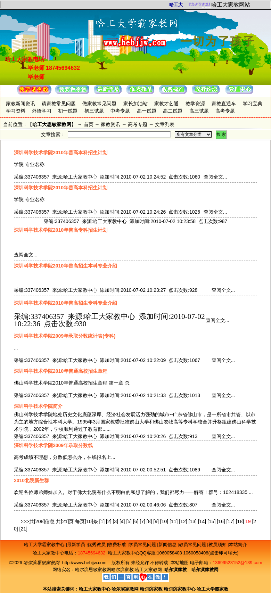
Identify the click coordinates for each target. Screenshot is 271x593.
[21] (23, 529)
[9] (156, 521)
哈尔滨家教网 (125, 589)
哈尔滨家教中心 (180, 589)
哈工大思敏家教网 (51, 124)
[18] (240, 521)
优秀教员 (97, 544)
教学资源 (195, 103)
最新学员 (77, 544)
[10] (164, 521)
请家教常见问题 (59, 103)
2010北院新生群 (31, 480)
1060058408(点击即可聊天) (210, 552)
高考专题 (225, 111)
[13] (192, 521)
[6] (136, 521)
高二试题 (172, 111)
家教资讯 (110, 124)
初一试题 (67, 111)
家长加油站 (135, 103)
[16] (221, 521)
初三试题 (94, 111)
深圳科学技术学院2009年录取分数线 (53, 445)
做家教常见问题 (99, 103)
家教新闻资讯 (20, 103)
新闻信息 (168, 544)
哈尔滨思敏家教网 (93, 569)
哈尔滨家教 (122, 569)
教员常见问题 (193, 544)
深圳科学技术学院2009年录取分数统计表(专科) (64, 336)
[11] (174, 521)
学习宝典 (252, 103)
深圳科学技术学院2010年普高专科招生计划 (60, 230)
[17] (230, 521)
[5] (129, 521)
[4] (122, 521)
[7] (142, 521)
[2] (109, 521)
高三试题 (199, 111)
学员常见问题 (143, 544)
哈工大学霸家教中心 (45, 544)
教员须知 (218, 544)
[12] (183, 521)
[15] (211, 521)
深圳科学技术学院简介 (38, 406)
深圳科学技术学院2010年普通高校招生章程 (60, 371)
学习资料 (15, 111)
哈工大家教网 (148, 569)
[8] (149, 521)
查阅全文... (215, 177)
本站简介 (238, 544)
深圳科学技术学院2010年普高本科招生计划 (60, 152)
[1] (102, 521)
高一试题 (146, 111)
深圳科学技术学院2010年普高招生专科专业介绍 (65, 303)
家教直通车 (224, 103)
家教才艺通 (166, 103)
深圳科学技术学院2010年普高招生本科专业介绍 (65, 266)
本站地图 (180, 562)
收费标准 (118, 544)
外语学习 (41, 111)
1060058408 (169, 552)
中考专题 (120, 111)
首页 (88, 124)
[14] (202, 521)
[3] (115, 521)
